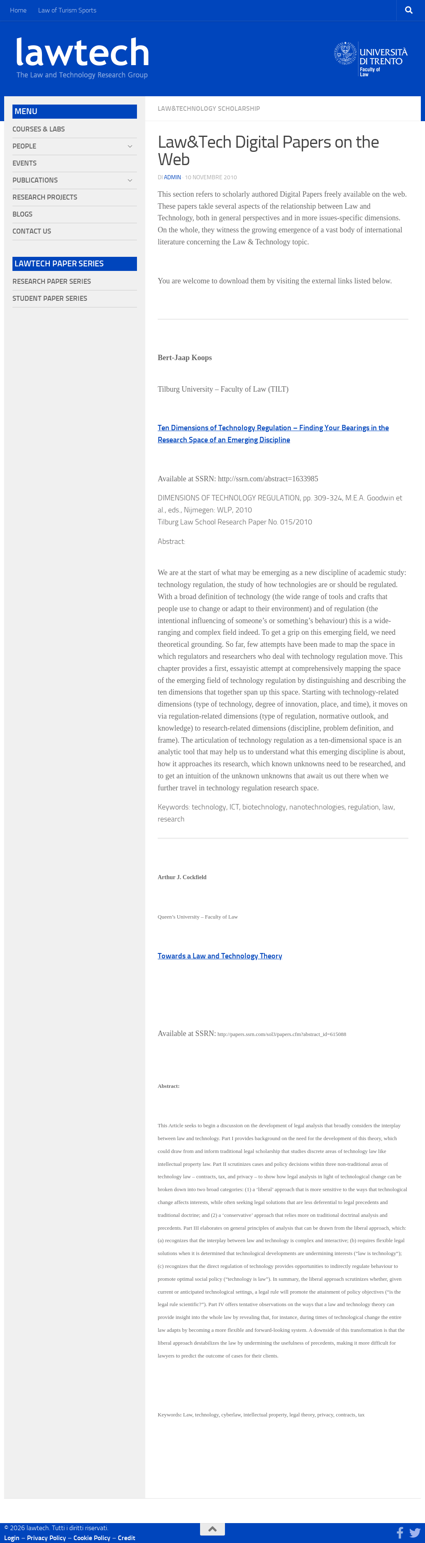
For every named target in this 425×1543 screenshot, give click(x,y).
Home (18, 10)
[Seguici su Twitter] (415, 1533)
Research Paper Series (51, 281)
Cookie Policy (91, 1538)
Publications (35, 180)
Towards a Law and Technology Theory (220, 955)
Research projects (44, 197)
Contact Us (31, 231)
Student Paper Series (49, 298)
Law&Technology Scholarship (209, 108)
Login (12, 1538)
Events (24, 163)
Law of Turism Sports (67, 10)
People (24, 146)
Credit (126, 1538)
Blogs (22, 214)
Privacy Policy (46, 1538)
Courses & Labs (38, 129)
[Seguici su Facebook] (400, 1533)
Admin (172, 177)
